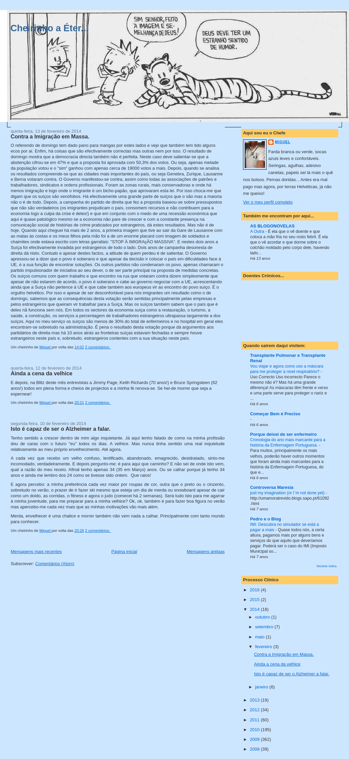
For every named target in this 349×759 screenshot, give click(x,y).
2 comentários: (98, 347)
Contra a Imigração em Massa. (50, 136)
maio (260, 636)
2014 (255, 609)
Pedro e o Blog (265, 518)
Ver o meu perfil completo (267, 202)
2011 (255, 719)
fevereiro (264, 646)
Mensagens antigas (206, 551)
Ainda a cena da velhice (41, 373)
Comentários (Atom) (54, 563)
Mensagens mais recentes (36, 551)
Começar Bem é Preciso (275, 413)
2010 (255, 729)
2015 (255, 599)
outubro (263, 617)
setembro (265, 626)
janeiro (262, 686)
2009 (255, 739)
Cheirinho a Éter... (49, 28)
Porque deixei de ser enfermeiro (283, 434)
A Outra (257, 231)
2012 (255, 709)
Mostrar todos (327, 566)
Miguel (282, 142)
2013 (255, 700)
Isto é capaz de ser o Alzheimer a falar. (61, 429)
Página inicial (124, 551)
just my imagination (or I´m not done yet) (287, 493)
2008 (255, 749)
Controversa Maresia (271, 487)
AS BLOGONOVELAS (272, 225)
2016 (255, 589)
